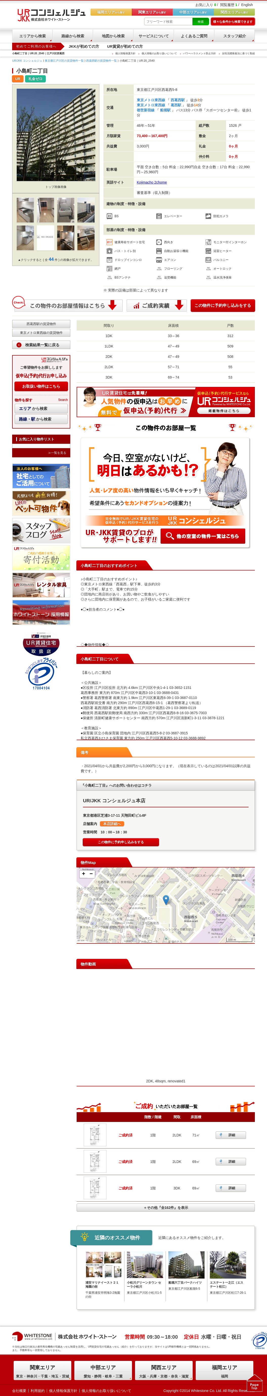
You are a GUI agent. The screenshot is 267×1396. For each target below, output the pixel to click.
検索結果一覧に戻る (42, 345)
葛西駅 (176, 105)
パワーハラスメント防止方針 (199, 53)
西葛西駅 (178, 100)
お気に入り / (206, 5)
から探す (234, 12)
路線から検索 (72, 36)
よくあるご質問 (194, 36)
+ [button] (83, 874)
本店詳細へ (112, 824)
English (247, 5)
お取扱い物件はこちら (41, 386)
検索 (201, 21)
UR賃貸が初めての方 (125, 46)
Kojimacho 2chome (152, 182)
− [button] (91, 874)
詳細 (232, 1135)
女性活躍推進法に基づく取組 (238, 53)
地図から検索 (113, 36)
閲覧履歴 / (229, 5)
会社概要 (19, 1390)
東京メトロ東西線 (151, 100)
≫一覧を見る (57, 453)
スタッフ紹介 (234, 36)
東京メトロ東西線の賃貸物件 (41, 333)
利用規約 (38, 1390)
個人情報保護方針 (125, 53)
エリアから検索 (32, 36)
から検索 (33, 408)
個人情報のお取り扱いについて (159, 53)
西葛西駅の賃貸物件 (41, 324)
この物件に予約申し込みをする (222, 305)
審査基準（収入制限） (154, 193)
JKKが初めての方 (84, 46)
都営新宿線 (146, 110)
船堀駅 (165, 110)
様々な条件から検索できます (233, 21)
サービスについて (154, 36)
